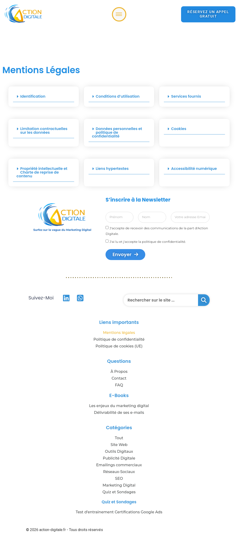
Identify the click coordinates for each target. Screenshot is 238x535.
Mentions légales (119, 332)
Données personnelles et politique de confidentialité (117, 132)
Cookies (178, 128)
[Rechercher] (204, 300)
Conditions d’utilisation (118, 96)
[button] (43, 96)
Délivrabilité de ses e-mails (119, 412)
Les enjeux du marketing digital (119, 406)
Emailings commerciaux (119, 465)
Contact (119, 378)
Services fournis (186, 96)
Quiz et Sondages (119, 492)
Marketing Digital (118, 485)
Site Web (119, 444)
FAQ (119, 385)
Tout (119, 438)
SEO (119, 478)
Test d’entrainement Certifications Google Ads (119, 512)
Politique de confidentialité (119, 339)
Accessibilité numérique (194, 168)
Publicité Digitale (119, 458)
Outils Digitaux (119, 451)
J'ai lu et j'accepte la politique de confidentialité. (147, 241)
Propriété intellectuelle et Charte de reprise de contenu (42, 172)
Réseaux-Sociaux (119, 472)
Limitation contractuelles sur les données (43, 130)
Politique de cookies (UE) (119, 346)
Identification (32, 96)
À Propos (119, 371)
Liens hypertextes (112, 168)
